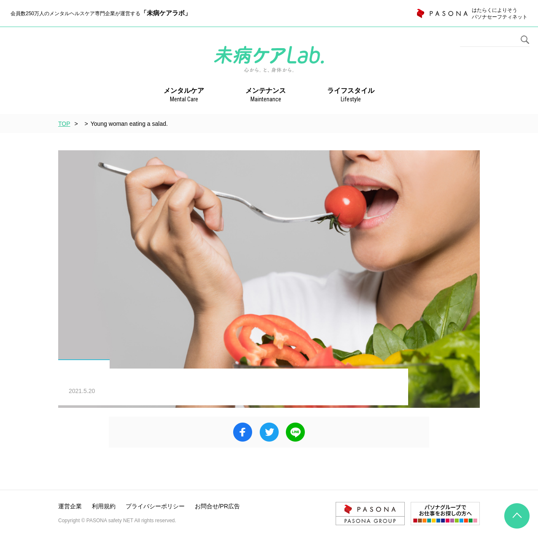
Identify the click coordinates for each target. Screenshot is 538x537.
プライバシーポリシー (155, 506)
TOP (64, 123)
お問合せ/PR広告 (217, 506)
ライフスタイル (350, 95)
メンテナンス (265, 95)
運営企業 (70, 506)
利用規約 (104, 506)
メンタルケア (184, 95)
